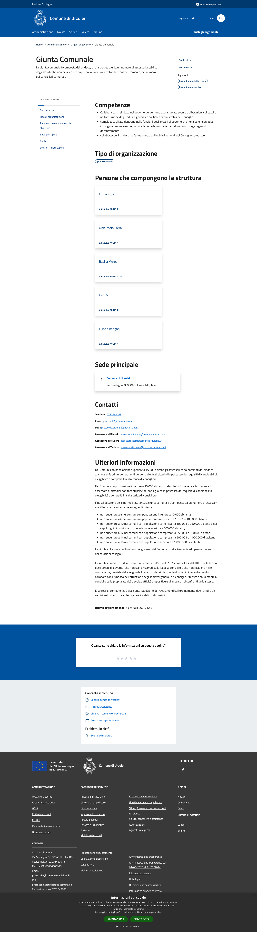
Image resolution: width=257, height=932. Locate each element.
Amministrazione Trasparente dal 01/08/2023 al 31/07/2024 (147, 865)
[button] (128, 926)
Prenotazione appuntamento (96, 853)
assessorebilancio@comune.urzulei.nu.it (143, 434)
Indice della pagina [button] (49, 99)
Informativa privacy (140, 873)
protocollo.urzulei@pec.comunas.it (120, 427)
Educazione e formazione (143, 796)
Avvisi (181, 808)
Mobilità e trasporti (91, 835)
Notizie (182, 797)
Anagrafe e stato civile (93, 797)
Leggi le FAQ (87, 864)
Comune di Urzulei (118, 378)
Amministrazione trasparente (145, 857)
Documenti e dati (41, 832)
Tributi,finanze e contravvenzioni (147, 808)
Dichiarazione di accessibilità (145, 885)
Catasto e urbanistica (92, 825)
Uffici (35, 808)
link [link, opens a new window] (160, 912)
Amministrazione (57, 44)
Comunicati (184, 802)
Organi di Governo (42, 797)
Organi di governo (81, 44)
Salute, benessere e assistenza (146, 819)
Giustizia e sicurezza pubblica (145, 802)
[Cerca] (221, 18)
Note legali (135, 879)
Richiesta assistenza (92, 870)
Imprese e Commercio (93, 814)
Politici (36, 820)
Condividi (185, 60)
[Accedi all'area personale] (208, 4)
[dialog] (128, 912)
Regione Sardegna (42, 4)
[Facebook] (191, 18)
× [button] (253, 896)
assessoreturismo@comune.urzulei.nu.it (143, 447)
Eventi (181, 831)
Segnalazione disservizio (94, 859)
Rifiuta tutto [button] (141, 919)
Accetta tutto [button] (116, 919)
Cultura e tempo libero (93, 802)
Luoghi (181, 825)
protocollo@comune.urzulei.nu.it (51, 875)
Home (39, 44)
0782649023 (114, 414)
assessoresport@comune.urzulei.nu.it (141, 441)
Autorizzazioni (137, 825)
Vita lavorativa (89, 808)
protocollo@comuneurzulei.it (119, 421)
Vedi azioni (186, 67)
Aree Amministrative (43, 802)
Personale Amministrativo (46, 826)
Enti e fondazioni (41, 814)
